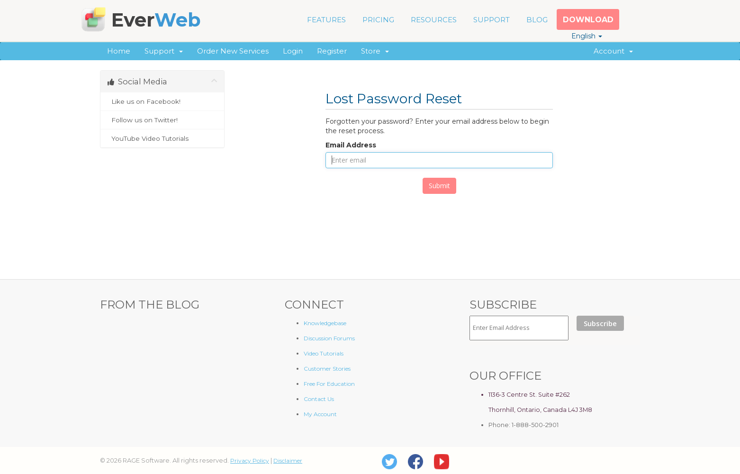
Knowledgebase (325, 323)
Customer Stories (327, 368)
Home (118, 50)
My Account (320, 414)
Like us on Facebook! (162, 101)
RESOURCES (434, 19)
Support (163, 50)
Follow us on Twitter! (162, 120)
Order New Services (233, 50)
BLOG (537, 19)
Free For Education (329, 383)
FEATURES (326, 19)
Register (332, 50)
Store (375, 50)
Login (293, 50)
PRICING (378, 19)
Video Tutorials (323, 353)
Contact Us (319, 398)
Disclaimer (287, 460)
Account (613, 50)
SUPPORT (491, 19)
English (586, 36)
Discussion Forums (329, 338)
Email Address (350, 145)
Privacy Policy (249, 460)
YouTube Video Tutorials (162, 138)
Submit (439, 185)
